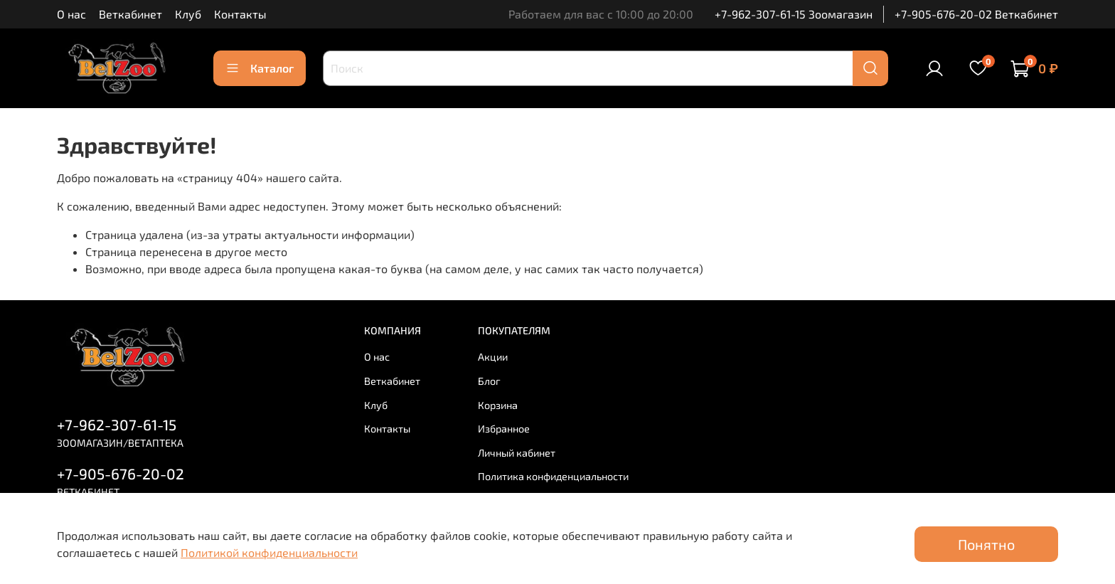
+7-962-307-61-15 (116, 424)
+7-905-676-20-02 (120, 473)
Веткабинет (130, 14)
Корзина (498, 405)
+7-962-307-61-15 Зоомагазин (794, 14)
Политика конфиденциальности (553, 476)
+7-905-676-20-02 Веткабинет (976, 14)
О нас (71, 14)
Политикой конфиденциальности (269, 552)
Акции (493, 357)
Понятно (986, 544)
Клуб (188, 14)
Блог (489, 381)
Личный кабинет (516, 453)
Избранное (504, 429)
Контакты (240, 14)
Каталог (259, 68)
